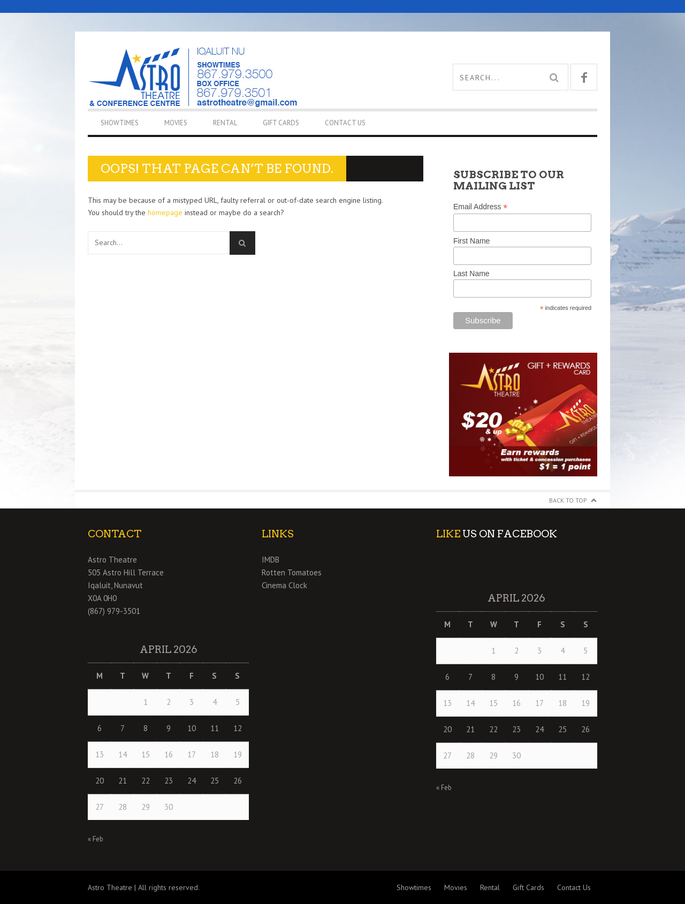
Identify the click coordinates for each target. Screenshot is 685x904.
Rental (225, 122)
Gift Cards (281, 122)
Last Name (471, 273)
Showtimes (120, 122)
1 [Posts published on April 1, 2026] (145, 702)
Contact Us (345, 122)
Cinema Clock (284, 585)
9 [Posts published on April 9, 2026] (168, 728)
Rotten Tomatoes (292, 572)
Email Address (480, 207)
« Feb (95, 839)
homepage (165, 212)
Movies (175, 122)
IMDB (270, 559)
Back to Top (568, 500)
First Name (471, 241)
